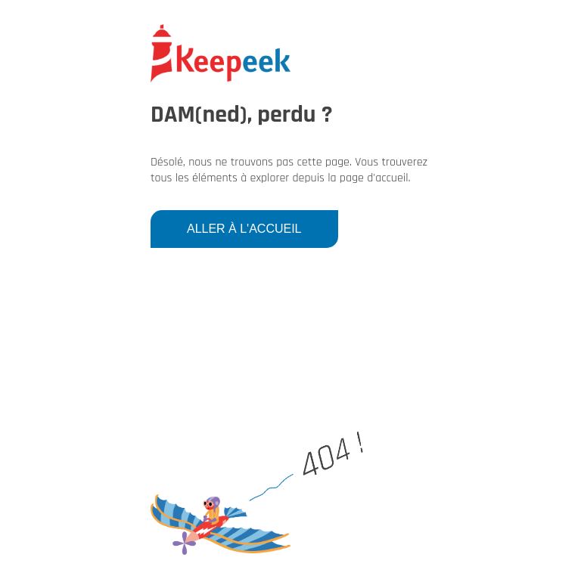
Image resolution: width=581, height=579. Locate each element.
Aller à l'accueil (244, 228)
